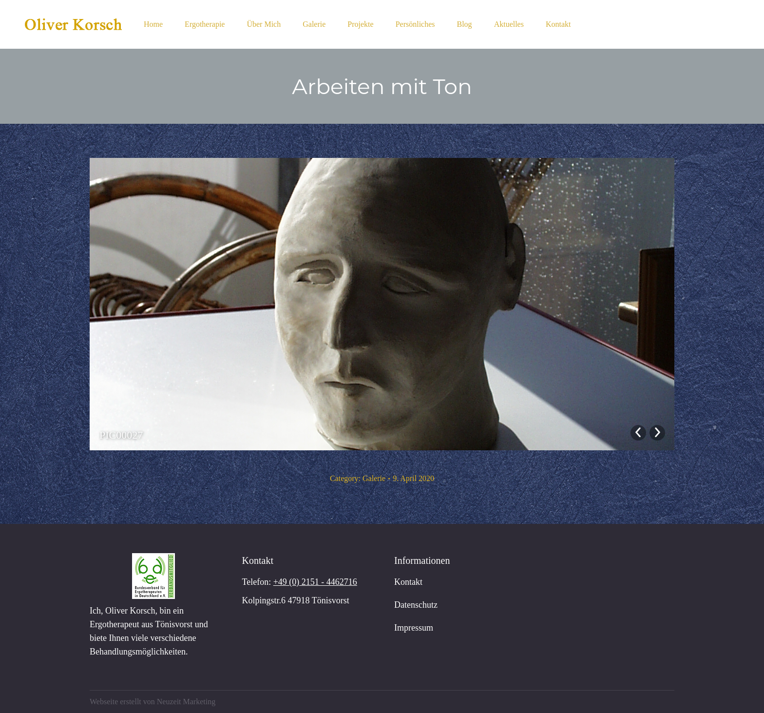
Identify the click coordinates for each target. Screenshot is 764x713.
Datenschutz (416, 605)
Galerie (374, 478)
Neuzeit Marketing (186, 701)
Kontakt (408, 582)
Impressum (413, 628)
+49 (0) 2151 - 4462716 (315, 582)
